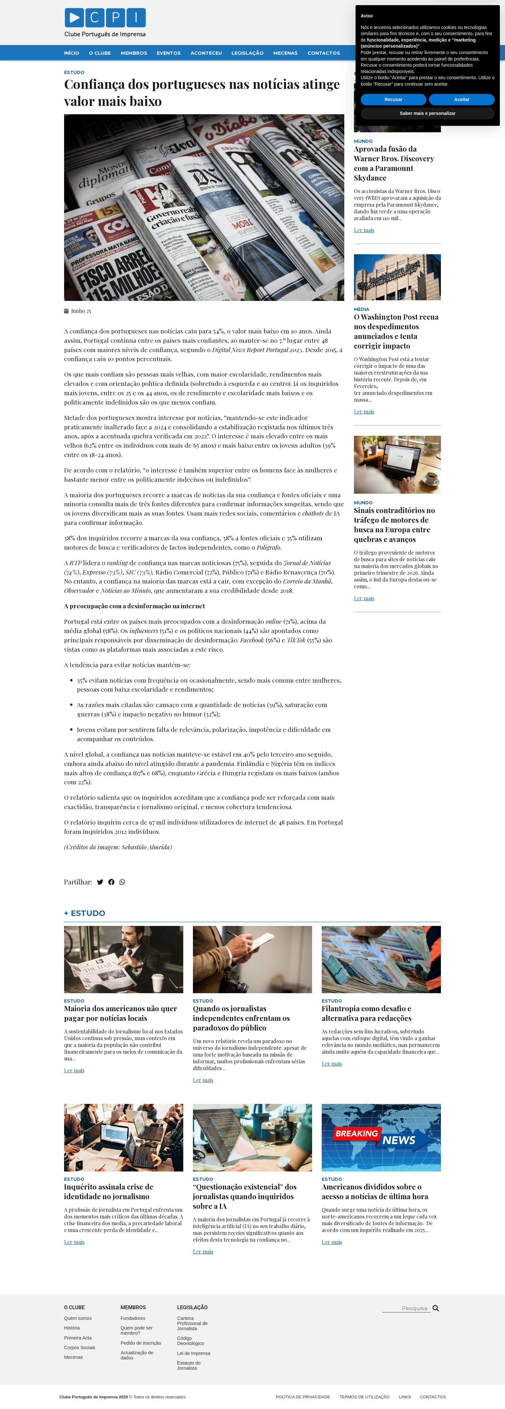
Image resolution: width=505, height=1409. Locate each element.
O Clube (100, 53)
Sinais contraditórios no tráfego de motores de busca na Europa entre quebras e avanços (394, 524)
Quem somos (78, 1318)
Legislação (248, 53)
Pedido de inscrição (141, 1343)
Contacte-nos (422, 11)
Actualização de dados (137, 1355)
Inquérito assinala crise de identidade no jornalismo (108, 1191)
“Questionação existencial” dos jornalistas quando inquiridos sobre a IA (245, 1196)
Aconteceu (206, 53)
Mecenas (285, 53)
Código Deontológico (190, 1341)
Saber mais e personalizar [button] (428, 1391)
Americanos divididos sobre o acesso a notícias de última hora (376, 1191)
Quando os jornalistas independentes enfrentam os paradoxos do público (241, 1017)
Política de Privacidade (303, 1397)
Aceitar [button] (461, 1377)
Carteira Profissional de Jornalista (192, 1323)
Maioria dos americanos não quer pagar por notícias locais (120, 1013)
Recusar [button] (393, 1377)
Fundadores (133, 1318)
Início (71, 53)
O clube (74, 1307)
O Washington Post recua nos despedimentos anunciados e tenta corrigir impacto (396, 331)
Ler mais (364, 230)
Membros (134, 53)
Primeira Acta (78, 1337)
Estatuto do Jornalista (189, 1365)
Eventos (169, 53)
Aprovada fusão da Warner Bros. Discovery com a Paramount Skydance (394, 163)
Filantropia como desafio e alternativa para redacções (367, 1013)
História (72, 1327)
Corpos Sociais (79, 1347)
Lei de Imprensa (193, 1353)
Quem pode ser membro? (137, 1330)
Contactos (324, 53)
